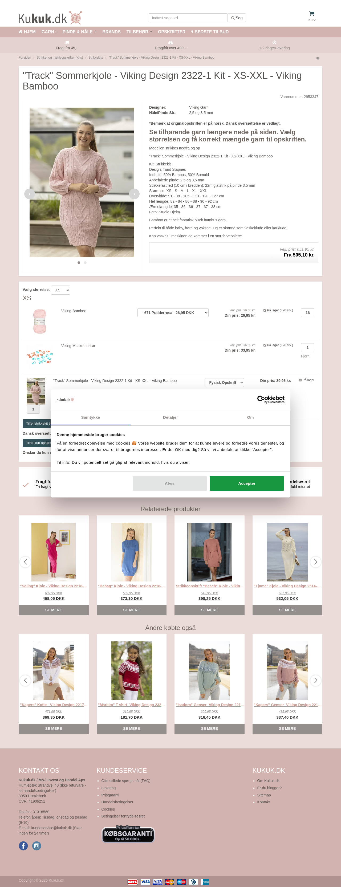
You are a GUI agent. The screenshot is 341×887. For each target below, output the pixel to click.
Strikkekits (95, 57)
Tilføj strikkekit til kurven (44, 423)
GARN (48, 32)
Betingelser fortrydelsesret (123, 816)
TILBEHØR (137, 32)
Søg (237, 18)
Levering (109, 788)
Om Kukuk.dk (268, 781)
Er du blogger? (269, 788)
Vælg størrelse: (36, 289)
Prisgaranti (110, 795)
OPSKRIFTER (171, 32)
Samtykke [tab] (90, 417)
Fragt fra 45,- (67, 48)
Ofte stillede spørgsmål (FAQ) (126, 781)
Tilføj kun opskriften (41, 443)
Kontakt (263, 802)
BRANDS (111, 32)
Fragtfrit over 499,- (170, 48)
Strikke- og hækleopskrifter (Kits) (59, 57)
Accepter (246, 483)
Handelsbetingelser (117, 802)
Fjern (305, 356)
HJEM (27, 32)
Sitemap (264, 795)
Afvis (169, 483)
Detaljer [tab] (170, 417)
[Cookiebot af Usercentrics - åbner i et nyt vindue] (261, 400)
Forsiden (25, 57)
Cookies (108, 809)
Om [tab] (250, 417)
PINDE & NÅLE (78, 32)
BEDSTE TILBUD (210, 32)
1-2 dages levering (274, 48)
